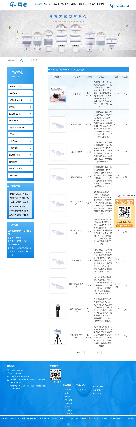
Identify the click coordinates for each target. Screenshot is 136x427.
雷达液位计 (13, 134)
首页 (61, 70)
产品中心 (47, 4)
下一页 (97, 353)
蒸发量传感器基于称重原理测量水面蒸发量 (20, 194)
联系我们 (100, 4)
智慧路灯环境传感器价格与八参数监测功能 (20, 198)
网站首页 (38, 4)
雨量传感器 (13, 121)
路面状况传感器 (15, 169)
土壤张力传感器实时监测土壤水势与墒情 (20, 215)
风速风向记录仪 (15, 100)
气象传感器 (13, 93)
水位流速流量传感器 (17, 127)
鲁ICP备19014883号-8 (117, 418)
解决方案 (56, 4)
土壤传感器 (13, 148)
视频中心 (73, 4)
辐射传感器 (13, 175)
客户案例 (64, 4)
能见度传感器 (14, 155)
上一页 (79, 353)
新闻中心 (82, 4)
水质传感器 (13, 141)
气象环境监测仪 (15, 86)
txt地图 (127, 418)
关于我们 (91, 4)
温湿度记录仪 (14, 114)
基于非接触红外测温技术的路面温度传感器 (20, 206)
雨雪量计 (13, 107)
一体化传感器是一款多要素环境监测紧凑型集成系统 (20, 202)
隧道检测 (13, 162)
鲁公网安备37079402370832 (99, 418)
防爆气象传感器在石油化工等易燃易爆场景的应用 (20, 211)
